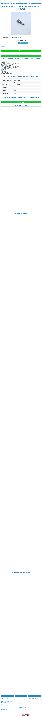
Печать (3, 46)
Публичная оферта (4, 709)
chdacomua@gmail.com (22, 707)
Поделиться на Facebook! (6, 36)
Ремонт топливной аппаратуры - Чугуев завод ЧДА (7, 702)
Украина (15, 93)
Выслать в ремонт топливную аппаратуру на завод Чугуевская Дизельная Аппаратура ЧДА (7, 706)
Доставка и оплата (4, 704)
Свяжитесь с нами (4, 698)
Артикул (18, 9)
